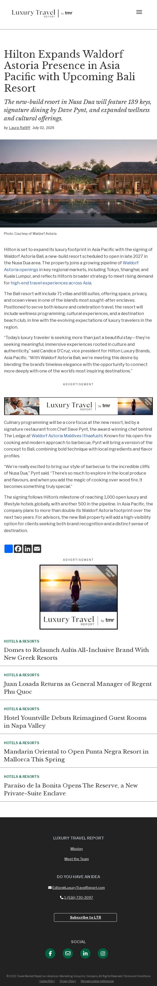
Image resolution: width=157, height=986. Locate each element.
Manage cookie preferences (97, 981)
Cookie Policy (47, 981)
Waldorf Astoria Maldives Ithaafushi (66, 435)
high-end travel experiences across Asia (51, 283)
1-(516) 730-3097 (76, 897)
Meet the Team (76, 859)
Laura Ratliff (19, 127)
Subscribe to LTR (85, 917)
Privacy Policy (68, 981)
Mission (77, 849)
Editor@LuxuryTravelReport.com (76, 887)
